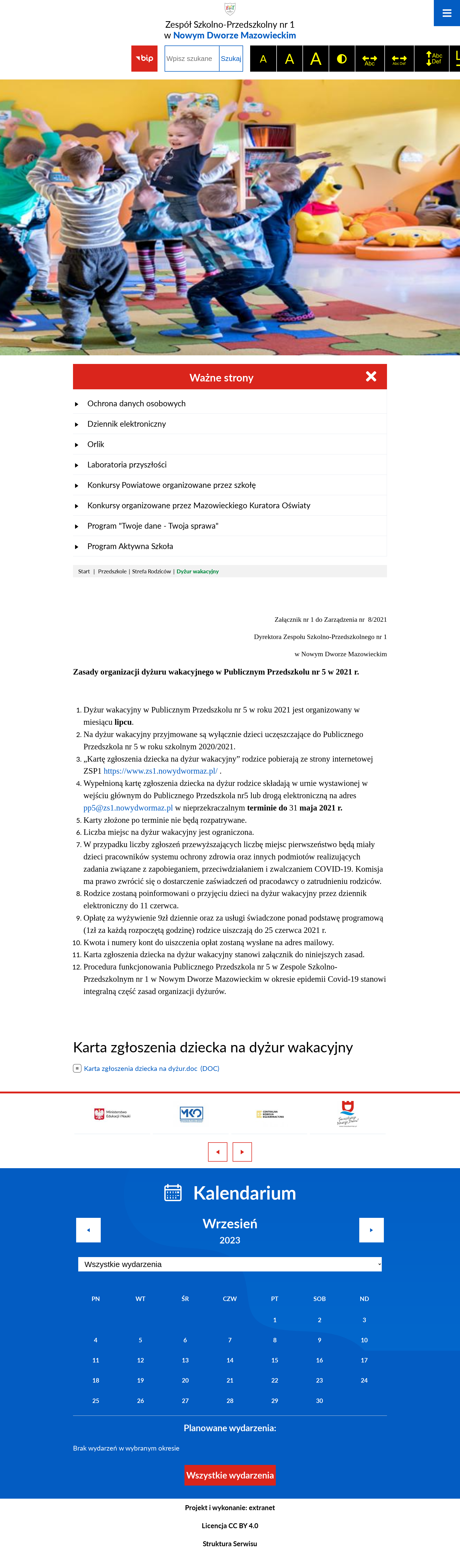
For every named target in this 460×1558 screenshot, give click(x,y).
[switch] (369, 58)
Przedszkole (112, 571)
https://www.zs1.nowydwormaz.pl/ (160, 770)
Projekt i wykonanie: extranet (230, 1507)
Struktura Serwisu (230, 1543)
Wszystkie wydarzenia (230, 1475)
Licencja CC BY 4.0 (230, 1525)
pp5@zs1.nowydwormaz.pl (128, 807)
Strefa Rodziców (151, 571)
